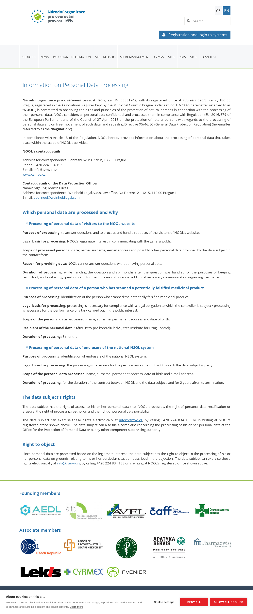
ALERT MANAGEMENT (135, 57)
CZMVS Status (164, 57)
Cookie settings (164, 602)
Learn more (76, 606)
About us (29, 57)
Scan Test (208, 57)
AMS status (188, 57)
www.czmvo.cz (34, 174)
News (45, 57)
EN (226, 10)
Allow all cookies (228, 602)
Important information (72, 57)
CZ (218, 10)
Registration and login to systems (194, 34)
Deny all (194, 602)
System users (105, 57)
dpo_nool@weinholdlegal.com (57, 197)
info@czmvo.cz (130, 420)
